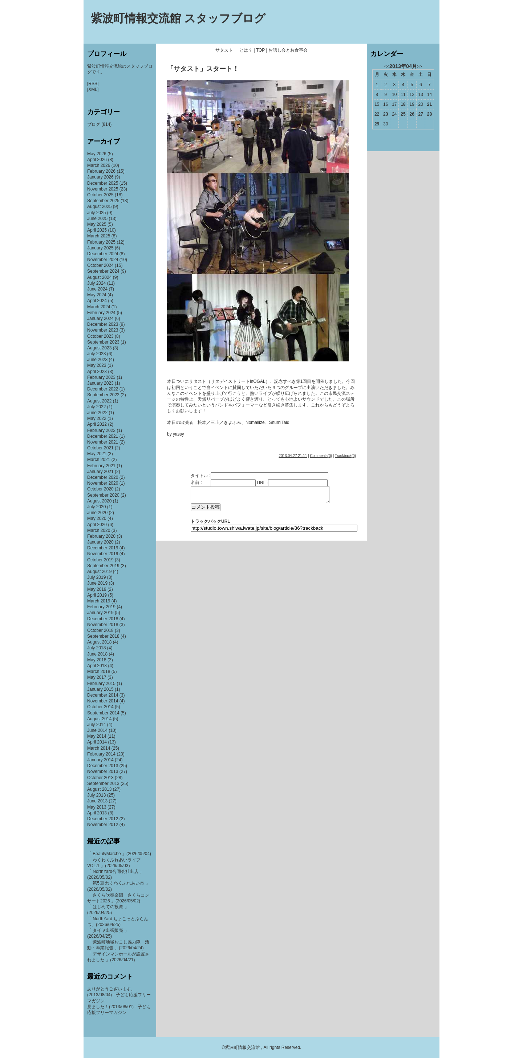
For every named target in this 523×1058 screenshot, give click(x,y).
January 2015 (100, 689)
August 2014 (99, 718)
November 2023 (102, 330)
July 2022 (96, 406)
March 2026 (98, 165)
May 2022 (96, 418)
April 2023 (97, 371)
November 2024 (102, 259)
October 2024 (100, 265)
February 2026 (101, 171)
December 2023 (102, 324)
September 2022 (103, 394)
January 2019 (100, 612)
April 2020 (97, 524)
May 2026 (96, 153)
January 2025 (100, 248)
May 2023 (96, 365)
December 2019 (102, 547)
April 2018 (97, 665)
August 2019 (99, 571)
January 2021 (100, 471)
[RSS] (92, 83)
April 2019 (97, 595)
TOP (260, 50)
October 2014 (100, 706)
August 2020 (99, 501)
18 (403, 104)
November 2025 (102, 189)
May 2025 (96, 224)
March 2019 (98, 601)
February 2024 (101, 312)
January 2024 (100, 318)
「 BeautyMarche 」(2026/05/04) (119, 853)
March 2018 (98, 671)
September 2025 (103, 200)
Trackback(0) (345, 456)
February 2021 (101, 465)
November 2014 (102, 701)
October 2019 (100, 559)
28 (429, 114)
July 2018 (96, 647)
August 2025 (99, 206)
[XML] (92, 89)
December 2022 (102, 389)
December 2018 (102, 618)
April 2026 (97, 159)
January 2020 (100, 542)
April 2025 (97, 230)
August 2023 (99, 347)
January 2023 (100, 383)
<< (386, 66)
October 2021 (100, 447)
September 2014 (103, 713)
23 (385, 114)
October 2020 (100, 489)
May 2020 (96, 518)
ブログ (93, 124)
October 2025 (100, 194)
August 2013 (99, 789)
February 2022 (101, 430)
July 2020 (96, 506)
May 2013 (96, 807)
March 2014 (98, 748)
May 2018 (96, 659)
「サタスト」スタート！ (203, 68)
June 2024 (97, 289)
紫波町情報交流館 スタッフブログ (178, 18)
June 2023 (97, 359)
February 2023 (101, 377)
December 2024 (102, 253)
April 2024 (97, 300)
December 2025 (102, 183)
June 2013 (97, 800)
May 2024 (96, 294)
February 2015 (101, 683)
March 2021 (98, 459)
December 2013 (102, 765)
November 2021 (102, 442)
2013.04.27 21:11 (293, 456)
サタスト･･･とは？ (233, 50)
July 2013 (96, 795)
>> (419, 66)
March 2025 (98, 236)
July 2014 (96, 724)
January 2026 (100, 177)
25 (403, 114)
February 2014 (101, 754)
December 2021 (102, 436)
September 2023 (103, 342)
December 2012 (102, 818)
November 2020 (102, 483)
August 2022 (99, 401)
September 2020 (103, 495)
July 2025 (96, 212)
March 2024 (98, 306)
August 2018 (99, 642)
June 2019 (97, 583)
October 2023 (100, 336)
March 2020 (98, 530)
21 (429, 104)
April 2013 (97, 812)
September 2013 (103, 783)
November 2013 (102, 771)
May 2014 (96, 736)
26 (411, 114)
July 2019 (96, 577)
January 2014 (100, 759)
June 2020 (97, 512)
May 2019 (96, 589)
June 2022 (97, 412)
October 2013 (100, 777)
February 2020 (101, 536)
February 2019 (101, 606)
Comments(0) (321, 456)
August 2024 (99, 277)
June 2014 (97, 730)
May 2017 (96, 677)
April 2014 (97, 742)
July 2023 (96, 353)
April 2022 (97, 424)
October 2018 (100, 630)
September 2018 (103, 636)
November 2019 (102, 553)
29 (376, 124)
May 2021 (96, 453)
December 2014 (102, 695)
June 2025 (97, 218)
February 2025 (101, 242)
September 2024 (103, 271)
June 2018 (97, 654)
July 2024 (96, 283)
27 (420, 114)
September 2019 (103, 565)
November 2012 (102, 824)
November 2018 (102, 624)
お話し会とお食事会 (288, 50)
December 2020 (102, 477)
